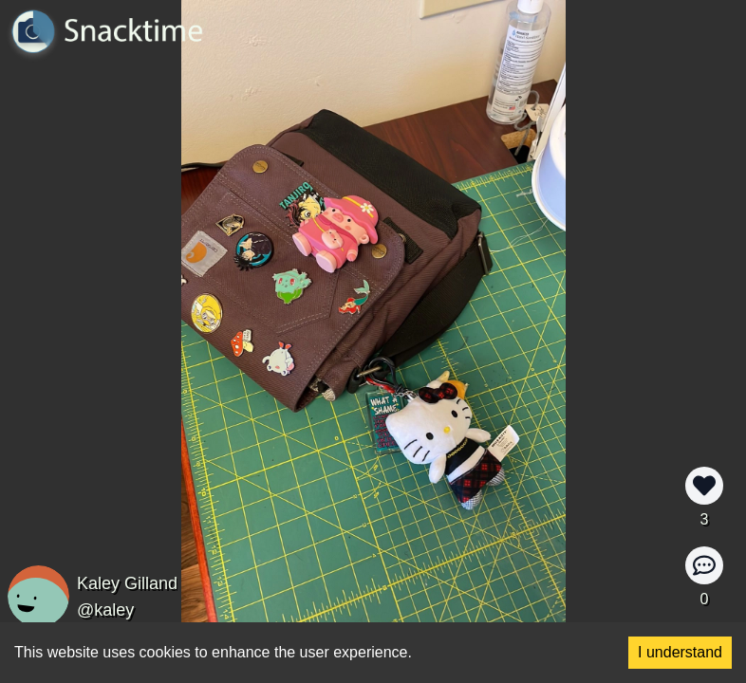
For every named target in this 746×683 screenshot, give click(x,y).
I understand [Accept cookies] (680, 652)
